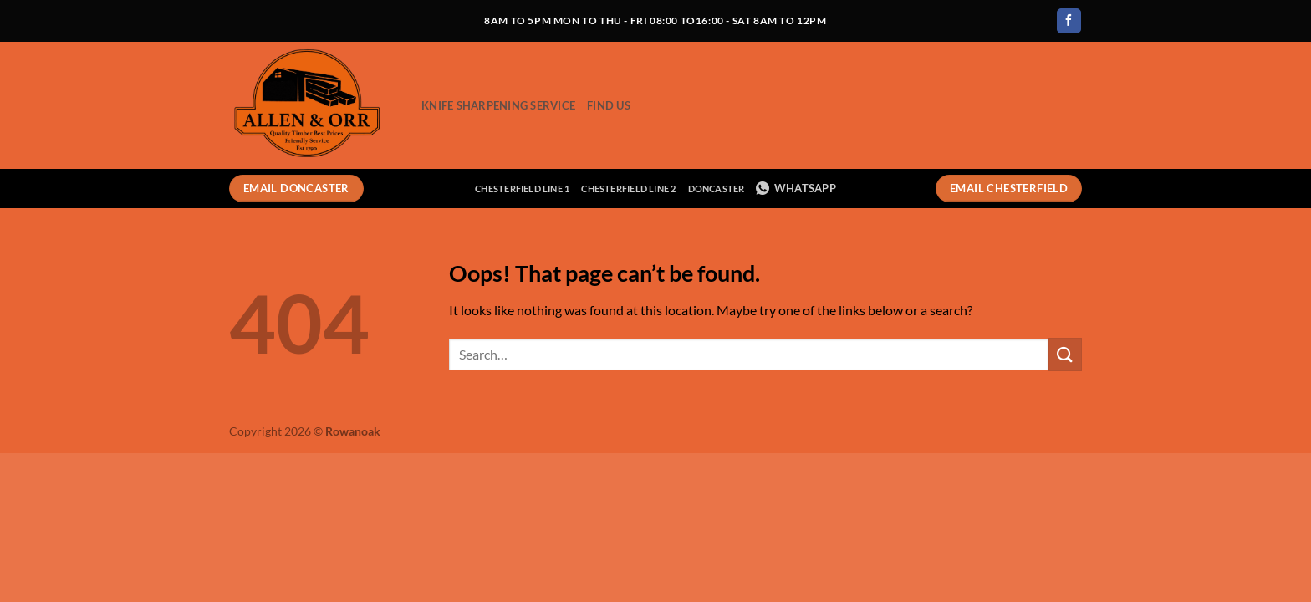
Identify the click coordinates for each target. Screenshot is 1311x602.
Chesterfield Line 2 (628, 188)
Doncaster (716, 188)
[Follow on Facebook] (1069, 20)
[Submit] (1065, 354)
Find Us (608, 105)
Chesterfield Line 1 (522, 188)
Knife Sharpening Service (498, 105)
